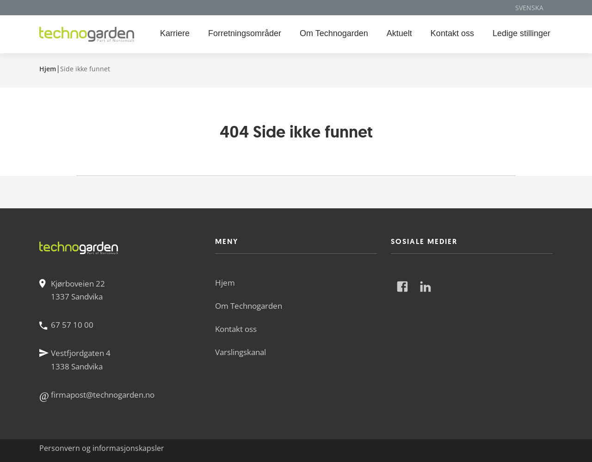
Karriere (175, 33)
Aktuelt (399, 33)
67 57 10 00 (72, 324)
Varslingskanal (240, 352)
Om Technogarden (334, 33)
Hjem (47, 68)
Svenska (529, 7)
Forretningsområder (244, 33)
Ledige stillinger (521, 33)
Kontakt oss (452, 33)
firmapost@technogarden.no (102, 394)
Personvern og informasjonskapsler (101, 448)
